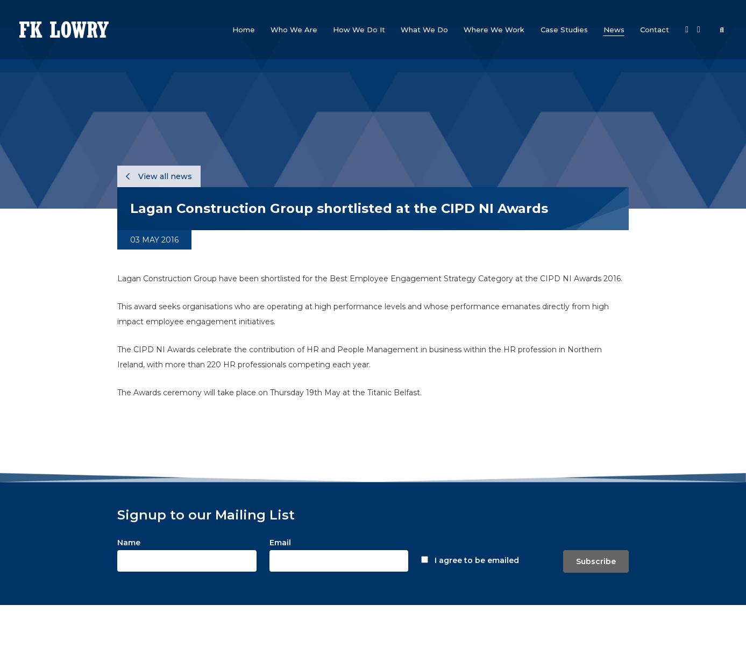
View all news (159, 176)
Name (128, 542)
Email (280, 542)
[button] (294, 29)
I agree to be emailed (477, 560)
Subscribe (596, 561)
